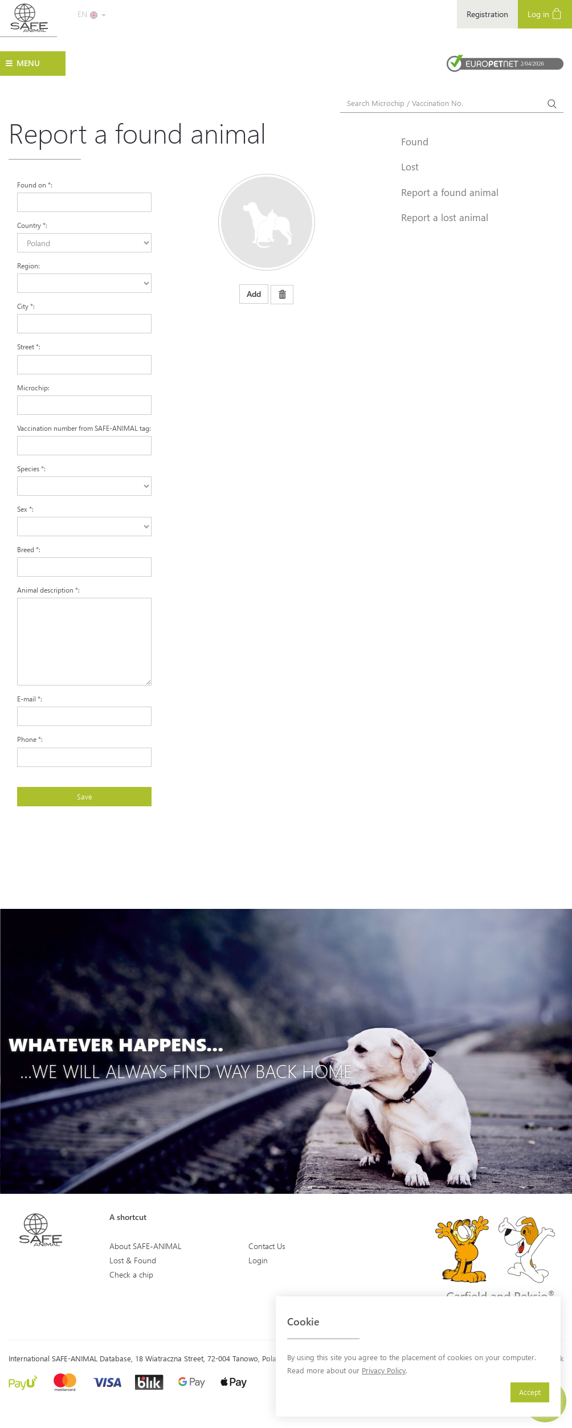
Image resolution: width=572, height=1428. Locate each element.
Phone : (30, 739)
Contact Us (266, 1246)
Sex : (25, 508)
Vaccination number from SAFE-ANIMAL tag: (84, 428)
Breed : (28, 549)
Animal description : (48, 589)
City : (26, 306)
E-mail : (29, 698)
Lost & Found (132, 1260)
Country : (32, 225)
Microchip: (33, 387)
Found (414, 141)
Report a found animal (450, 192)
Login (258, 1260)
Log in (545, 13)
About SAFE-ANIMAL (145, 1246)
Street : (28, 346)
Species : (31, 468)
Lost (410, 166)
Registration (487, 14)
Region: (28, 265)
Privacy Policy (384, 1370)
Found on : (34, 184)
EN (91, 14)
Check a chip (131, 1274)
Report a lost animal (444, 217)
